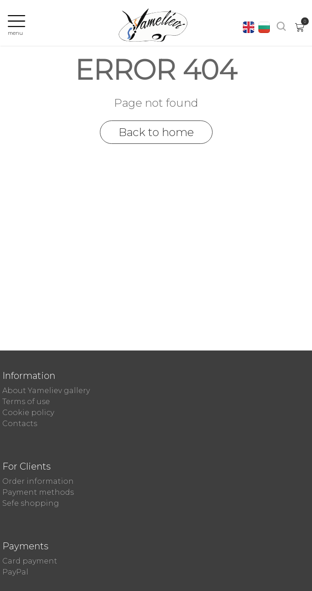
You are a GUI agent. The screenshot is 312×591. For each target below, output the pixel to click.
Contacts (19, 423)
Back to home (156, 132)
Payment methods (38, 492)
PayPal (15, 572)
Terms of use (26, 401)
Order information (38, 481)
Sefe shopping (30, 503)
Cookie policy (28, 412)
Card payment (29, 561)
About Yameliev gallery (46, 390)
